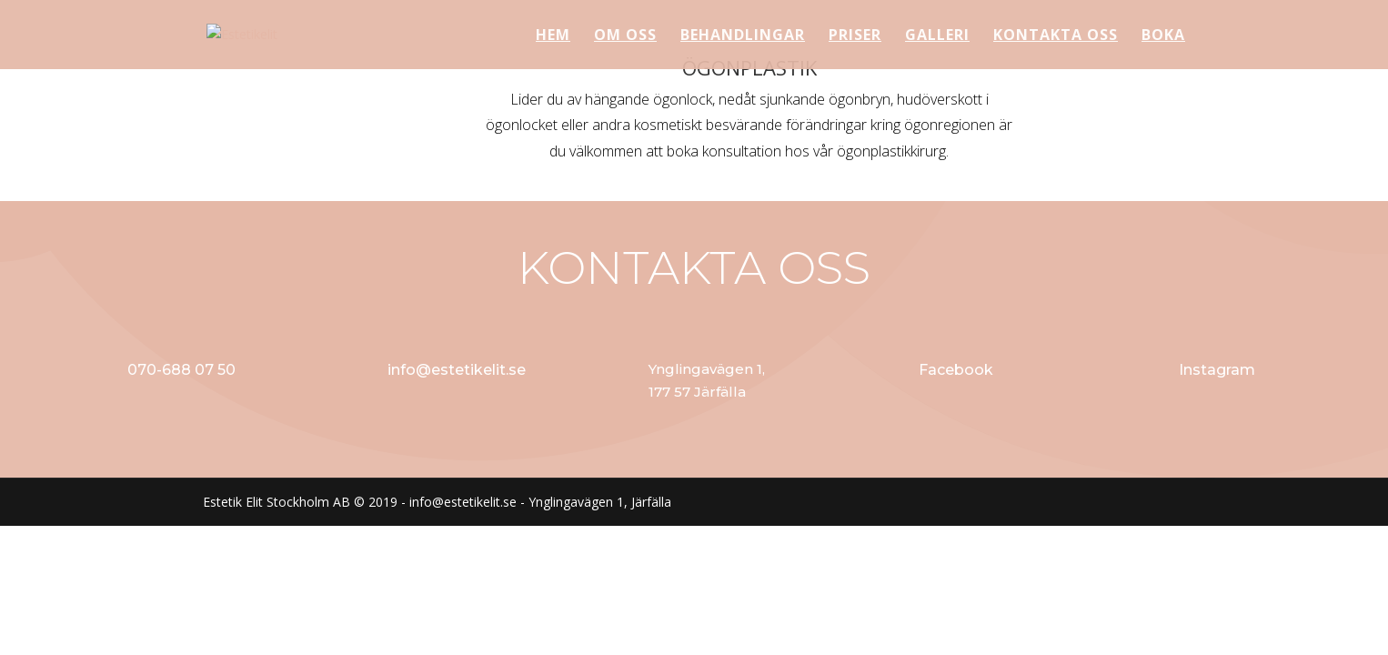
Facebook (956, 369)
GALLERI (937, 36)
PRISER (855, 36)
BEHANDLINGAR (742, 36)
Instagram (1217, 369)
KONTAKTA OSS (1055, 36)
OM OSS (625, 36)
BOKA (1163, 36)
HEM (553, 36)
